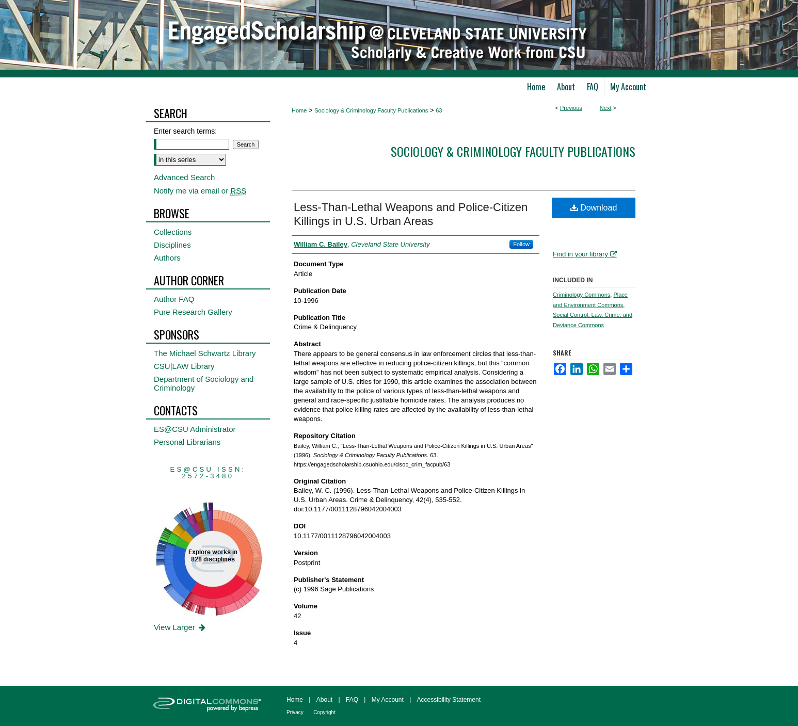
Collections (172, 232)
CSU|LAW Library (184, 366)
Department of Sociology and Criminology (203, 383)
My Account (388, 699)
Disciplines (172, 244)
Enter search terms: (185, 131)
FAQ (352, 699)
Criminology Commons (581, 295)
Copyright (324, 712)
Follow (521, 244)
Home (299, 110)
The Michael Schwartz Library (205, 353)
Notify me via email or (200, 190)
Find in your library (585, 254)
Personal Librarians (187, 442)
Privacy (295, 712)
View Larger (180, 627)
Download (593, 207)
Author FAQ (174, 299)
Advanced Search (184, 177)
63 (439, 110)
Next (606, 108)
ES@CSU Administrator (195, 429)
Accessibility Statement (449, 699)
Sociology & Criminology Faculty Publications (371, 110)
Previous (571, 108)
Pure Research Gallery (193, 312)
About (324, 699)
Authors (167, 257)
